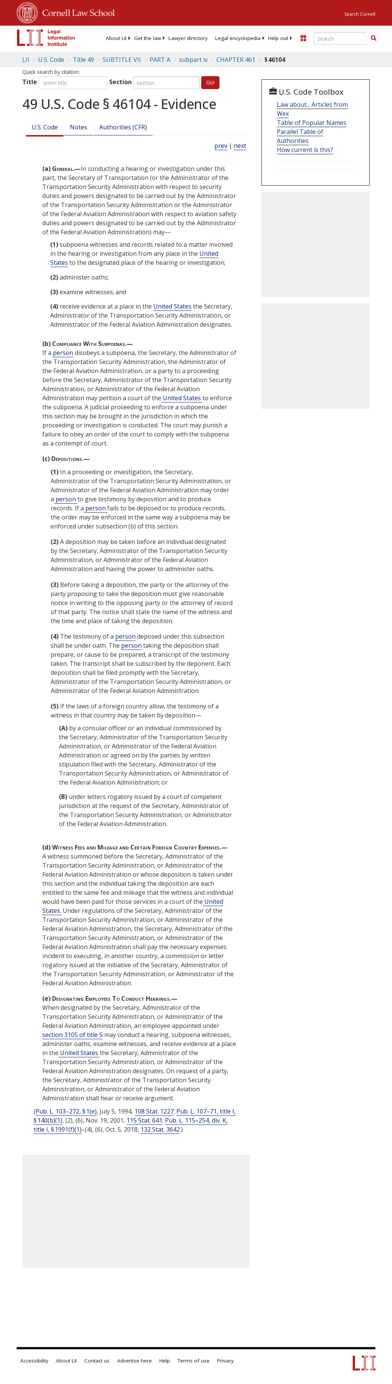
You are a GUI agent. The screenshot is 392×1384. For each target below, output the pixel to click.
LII (25, 59)
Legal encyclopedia (238, 38)
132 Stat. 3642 (160, 1129)
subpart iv (193, 59)
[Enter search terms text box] (340, 38)
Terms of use (193, 1360)
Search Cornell (359, 14)
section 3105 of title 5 (72, 1035)
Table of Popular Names (311, 122)
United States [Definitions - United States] (172, 306)
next (240, 145)
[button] (373, 38)
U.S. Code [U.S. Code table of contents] (51, 59)
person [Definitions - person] (63, 353)
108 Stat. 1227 (154, 1111)
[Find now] (373, 38)
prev (221, 145)
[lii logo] (46, 38)
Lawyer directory (188, 38)
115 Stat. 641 (144, 1120)
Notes (78, 127)
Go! (210, 82)
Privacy (225, 1360)
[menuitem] (116, 38)
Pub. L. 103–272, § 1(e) (66, 1111)
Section (120, 82)
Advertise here (134, 1360)
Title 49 (83, 59)
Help (164, 1360)
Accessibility (34, 1360)
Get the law (147, 38)
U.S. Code (45, 127)
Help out (278, 38)
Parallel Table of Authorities (300, 136)
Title (29, 82)
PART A (160, 59)
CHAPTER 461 (235, 59)
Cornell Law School (76, 11)
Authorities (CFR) (123, 127)
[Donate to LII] (303, 38)
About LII (116, 38)
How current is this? (305, 150)
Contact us (97, 1360)
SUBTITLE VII (122, 59)
